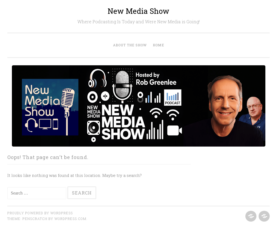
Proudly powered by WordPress (40, 213)
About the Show (130, 45)
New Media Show (138, 11)
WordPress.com (70, 218)
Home (158, 45)
